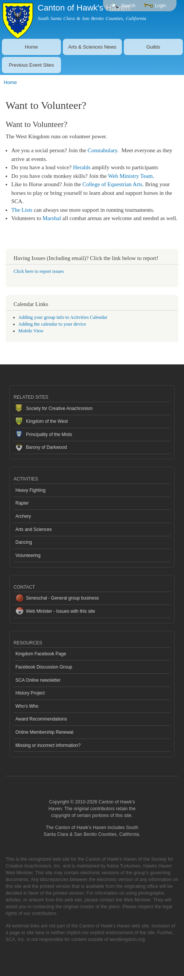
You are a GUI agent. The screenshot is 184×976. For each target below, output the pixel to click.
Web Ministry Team (130, 176)
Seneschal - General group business (62, 598)
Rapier (22, 503)
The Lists (21, 210)
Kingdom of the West (47, 421)
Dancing (23, 542)
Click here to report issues (39, 271)
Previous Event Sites (31, 65)
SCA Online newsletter (38, 680)
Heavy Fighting (30, 490)
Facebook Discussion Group (43, 667)
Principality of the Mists (49, 434)
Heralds (82, 167)
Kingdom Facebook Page (40, 653)
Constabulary (102, 150)
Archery (23, 516)
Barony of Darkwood (46, 447)
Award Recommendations (41, 719)
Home (31, 47)
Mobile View (31, 330)
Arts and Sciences (33, 529)
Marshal (52, 218)
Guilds (153, 47)
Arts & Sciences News (92, 47)
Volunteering (28, 555)
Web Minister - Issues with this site (60, 611)
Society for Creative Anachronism (59, 408)
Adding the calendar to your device (52, 324)
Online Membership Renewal (44, 732)
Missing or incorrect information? (48, 745)
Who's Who (26, 706)
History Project (30, 693)
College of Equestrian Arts (112, 184)
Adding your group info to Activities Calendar (62, 317)
